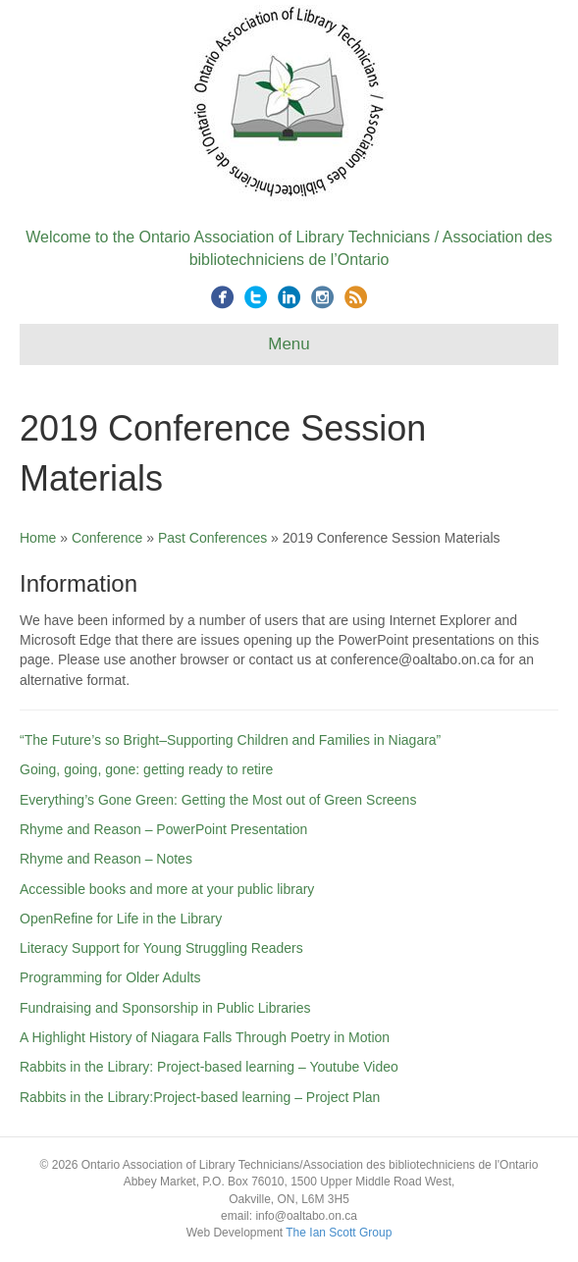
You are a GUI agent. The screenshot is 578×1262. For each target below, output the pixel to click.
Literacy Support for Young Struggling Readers (161, 948)
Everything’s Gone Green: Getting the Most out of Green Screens (218, 800)
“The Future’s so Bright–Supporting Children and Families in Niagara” (230, 740)
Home (38, 538)
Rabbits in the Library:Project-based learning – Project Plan (200, 1097)
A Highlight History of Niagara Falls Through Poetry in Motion (205, 1037)
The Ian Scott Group (339, 1232)
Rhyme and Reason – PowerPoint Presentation (163, 829)
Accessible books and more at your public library (167, 889)
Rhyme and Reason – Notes (106, 859)
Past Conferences (212, 538)
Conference (107, 538)
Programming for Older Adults (110, 977)
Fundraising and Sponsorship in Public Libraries (165, 1008)
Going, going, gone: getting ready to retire (146, 769)
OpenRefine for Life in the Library (121, 918)
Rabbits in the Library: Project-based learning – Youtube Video (209, 1067)
